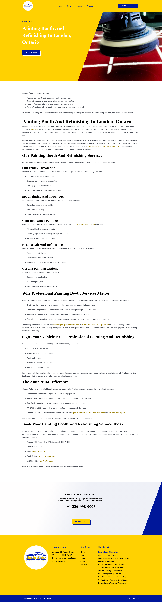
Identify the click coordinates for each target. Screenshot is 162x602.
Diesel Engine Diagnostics (108, 562)
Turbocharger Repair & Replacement (112, 568)
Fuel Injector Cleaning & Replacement (113, 565)
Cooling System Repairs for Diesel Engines (115, 580)
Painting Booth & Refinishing (109, 552)
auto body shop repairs (122, 413)
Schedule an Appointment (48, 456)
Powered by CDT (132, 599)
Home (60, 6)
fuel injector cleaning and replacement (101, 325)
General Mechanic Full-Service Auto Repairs (115, 558)
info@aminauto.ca (39, 452)
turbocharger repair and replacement (68, 325)
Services (70, 6)
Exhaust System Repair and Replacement (114, 583)
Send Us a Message (46, 461)
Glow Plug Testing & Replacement (111, 571)
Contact (89, 6)
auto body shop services (87, 224)
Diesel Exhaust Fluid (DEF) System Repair (114, 577)
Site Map (83, 565)
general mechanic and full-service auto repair (105, 147)
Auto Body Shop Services (108, 555)
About (79, 6)
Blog (82, 555)
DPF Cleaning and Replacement (110, 574)
